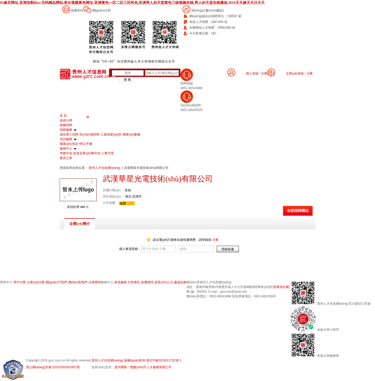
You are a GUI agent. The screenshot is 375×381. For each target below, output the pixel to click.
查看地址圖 (281, 287)
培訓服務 (66, 139)
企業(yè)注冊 (36, 282)
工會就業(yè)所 (111, 134)
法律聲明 (94, 282)
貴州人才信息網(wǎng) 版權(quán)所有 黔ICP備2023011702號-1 (136, 360)
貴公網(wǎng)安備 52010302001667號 (53, 367)
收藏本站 (77, 10)
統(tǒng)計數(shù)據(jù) (207, 10)
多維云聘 (66, 120)
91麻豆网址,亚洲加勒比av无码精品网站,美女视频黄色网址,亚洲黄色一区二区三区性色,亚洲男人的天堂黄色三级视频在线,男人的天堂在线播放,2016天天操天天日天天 (132, 3)
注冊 (309, 73)
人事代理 (107, 153)
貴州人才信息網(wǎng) (105, 168)
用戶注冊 (19, 282)
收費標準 (147, 282)
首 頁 (63, 116)
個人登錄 (252, 73)
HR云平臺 (85, 144)
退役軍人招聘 (69, 134)
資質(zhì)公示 (163, 282)
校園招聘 (66, 125)
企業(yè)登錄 (295, 73)
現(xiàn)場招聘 (89, 134)
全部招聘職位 (298, 211)
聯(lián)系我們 (78, 282)
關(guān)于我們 (56, 282)
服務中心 (66, 148)
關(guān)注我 (101, 10)
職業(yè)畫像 (132, 134)
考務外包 (66, 153)
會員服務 (120, 282)
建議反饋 (180, 282)
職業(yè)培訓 (69, 144)
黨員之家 (66, 158)
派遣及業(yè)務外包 (86, 153)
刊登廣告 (134, 282)
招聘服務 (66, 130)
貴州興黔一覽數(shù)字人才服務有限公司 (143, 367)
